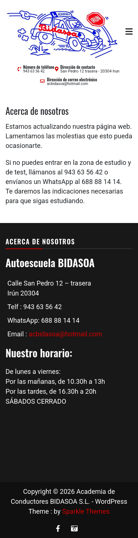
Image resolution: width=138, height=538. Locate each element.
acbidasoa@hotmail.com (67, 84)
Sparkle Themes (86, 511)
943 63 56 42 (34, 71)
